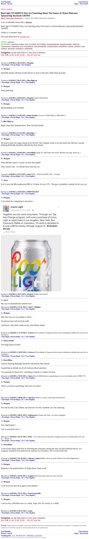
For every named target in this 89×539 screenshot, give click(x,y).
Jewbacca (31, 333)
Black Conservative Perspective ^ (12, 18)
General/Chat (83, 2)
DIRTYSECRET (33, 192)
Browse (3, 4)
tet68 (30, 437)
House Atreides (32, 115)
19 (2, 493)
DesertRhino (31, 153)
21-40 (11, 55)
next (35, 55)
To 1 (22, 82)
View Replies (25, 65)
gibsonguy (30, 133)
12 (2, 352)
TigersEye (31, 398)
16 (2, 437)
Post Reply (5, 65)
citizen (30, 376)
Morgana (30, 63)
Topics (76, 4)
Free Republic (6, 2)
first (2, 55)
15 (2, 415)
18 (2, 476)
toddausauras (33, 415)
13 (2, 376)
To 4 (22, 356)
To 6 (22, 378)
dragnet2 (31, 476)
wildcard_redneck (34, 458)
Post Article (84, 4)
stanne (30, 511)
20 (2, 511)
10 (2, 307)
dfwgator (30, 98)
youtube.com (24, 37)
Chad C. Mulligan (34, 307)
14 (2, 398)
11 (2, 333)
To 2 (22, 135)
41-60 (16, 55)
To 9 (22, 441)
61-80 (22, 55)
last (39, 55)
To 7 (22, 194)
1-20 (6, 55)
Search (9, 4)
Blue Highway (32, 80)
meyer (29, 174)
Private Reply (15, 65)
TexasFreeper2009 (34, 493)
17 (2, 458)
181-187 (30, 55)
